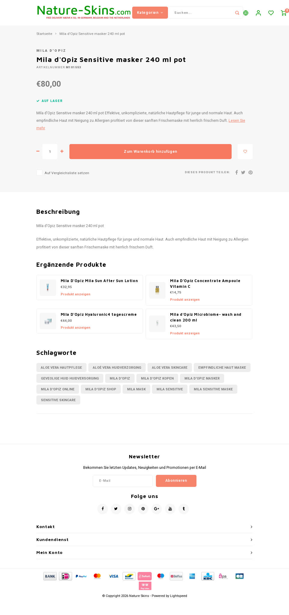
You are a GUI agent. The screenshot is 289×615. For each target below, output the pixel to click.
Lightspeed (178, 600)
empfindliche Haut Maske (222, 372)
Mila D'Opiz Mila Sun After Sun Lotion (99, 285)
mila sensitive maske (213, 393)
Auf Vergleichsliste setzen (66, 177)
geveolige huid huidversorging (70, 383)
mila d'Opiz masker (202, 383)
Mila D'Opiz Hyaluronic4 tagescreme (99, 319)
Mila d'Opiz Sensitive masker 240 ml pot (92, 38)
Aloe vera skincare (169, 372)
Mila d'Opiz (51, 55)
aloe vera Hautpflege (61, 372)
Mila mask (136, 393)
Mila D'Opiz (120, 383)
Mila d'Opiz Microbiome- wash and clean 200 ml (206, 322)
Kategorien (150, 14)
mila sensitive (170, 393)
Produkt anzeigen (75, 298)
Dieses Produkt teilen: (207, 177)
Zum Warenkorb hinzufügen (150, 156)
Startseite (44, 38)
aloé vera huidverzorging (117, 372)
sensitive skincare (58, 404)
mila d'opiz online (58, 393)
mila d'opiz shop (100, 393)
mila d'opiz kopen (157, 383)
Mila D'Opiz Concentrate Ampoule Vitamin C (205, 288)
